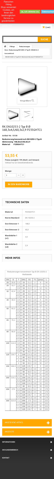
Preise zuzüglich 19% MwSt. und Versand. (22, 160)
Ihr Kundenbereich (10, 450)
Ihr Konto (7, 29)
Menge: (8, 171)
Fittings (12, 46)
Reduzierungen (24, 46)
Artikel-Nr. (7, 136)
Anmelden (7, 26)
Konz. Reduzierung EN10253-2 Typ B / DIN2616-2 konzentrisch (21, 51)
